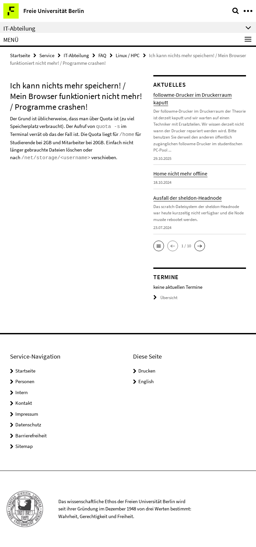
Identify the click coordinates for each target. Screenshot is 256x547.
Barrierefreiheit (31, 435)
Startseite (20, 55)
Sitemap (24, 446)
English (146, 381)
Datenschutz (28, 424)
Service (46, 55)
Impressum (26, 414)
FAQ (102, 55)
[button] (158, 246)
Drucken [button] (146, 371)
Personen (24, 381)
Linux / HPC (128, 55)
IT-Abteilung (76, 55)
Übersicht (165, 297)
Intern (21, 392)
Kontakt (23, 403)
